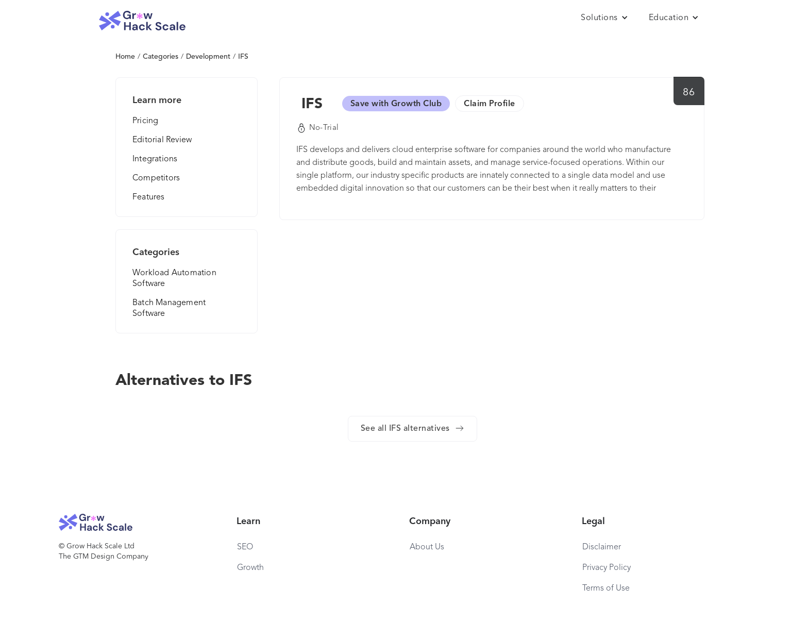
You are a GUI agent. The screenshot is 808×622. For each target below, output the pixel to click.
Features (148, 197)
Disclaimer (601, 547)
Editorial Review (162, 140)
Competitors (156, 178)
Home (125, 56)
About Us (427, 547)
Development (208, 56)
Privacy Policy (606, 568)
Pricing (145, 121)
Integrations (154, 159)
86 (689, 93)
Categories (160, 56)
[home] (142, 21)
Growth (250, 568)
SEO (245, 547)
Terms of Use (606, 588)
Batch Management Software (169, 308)
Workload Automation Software (174, 278)
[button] (604, 18)
